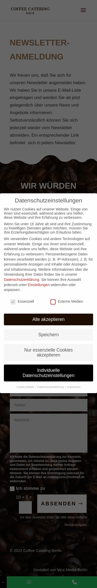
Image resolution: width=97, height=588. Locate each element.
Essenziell (22, 295)
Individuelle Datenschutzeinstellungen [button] (48, 367)
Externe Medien (66, 295)
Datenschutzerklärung (21, 274)
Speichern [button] (48, 328)
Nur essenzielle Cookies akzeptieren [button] (48, 346)
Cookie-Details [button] (26, 380)
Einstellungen (39, 278)
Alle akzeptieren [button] (48, 313)
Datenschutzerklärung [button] (51, 380)
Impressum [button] (73, 380)
